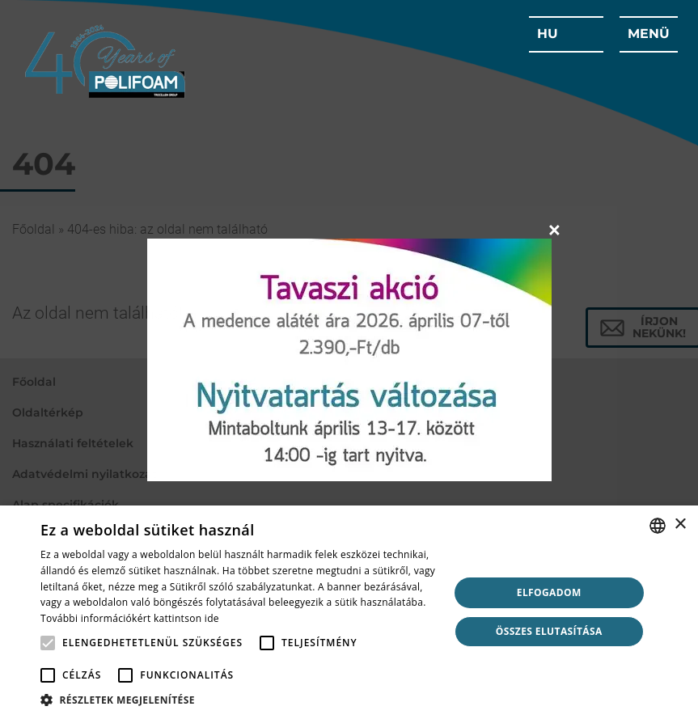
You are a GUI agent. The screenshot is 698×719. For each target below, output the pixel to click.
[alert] (349, 612)
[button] (238, 699)
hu (547, 33)
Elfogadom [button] (549, 592)
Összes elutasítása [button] (549, 631)
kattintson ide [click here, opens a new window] (186, 618)
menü (649, 33)
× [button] (680, 524)
